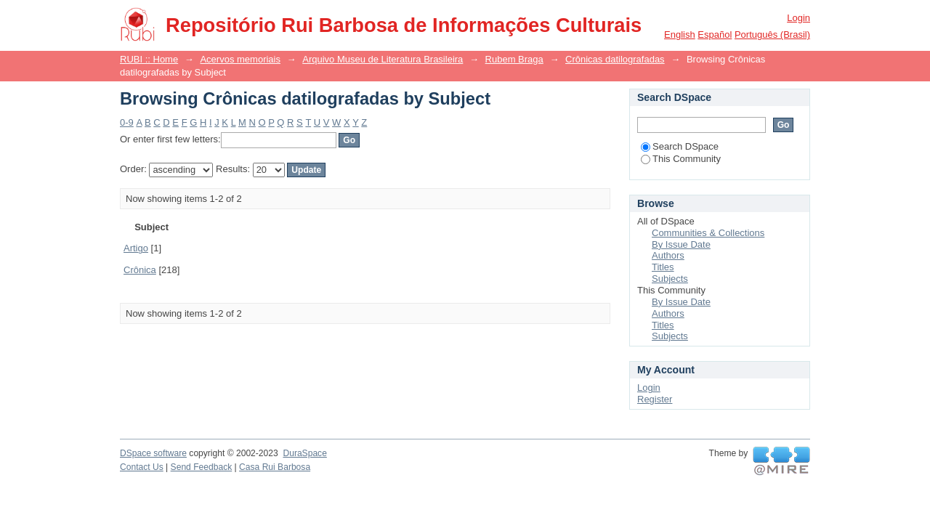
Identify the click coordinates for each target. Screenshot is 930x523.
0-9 (127, 122)
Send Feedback (201, 467)
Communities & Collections (708, 232)
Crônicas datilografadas (615, 59)
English (679, 34)
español (715, 34)
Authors (668, 255)
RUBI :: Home (149, 59)
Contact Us (141, 467)
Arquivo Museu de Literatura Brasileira (382, 59)
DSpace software (153, 453)
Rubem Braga (514, 59)
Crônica (140, 269)
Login (798, 17)
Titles (663, 267)
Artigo (136, 248)
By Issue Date (681, 244)
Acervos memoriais (240, 59)
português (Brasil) (772, 34)
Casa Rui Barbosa (274, 467)
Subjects (670, 278)
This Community (681, 158)
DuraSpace (304, 453)
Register (654, 399)
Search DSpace (680, 146)
